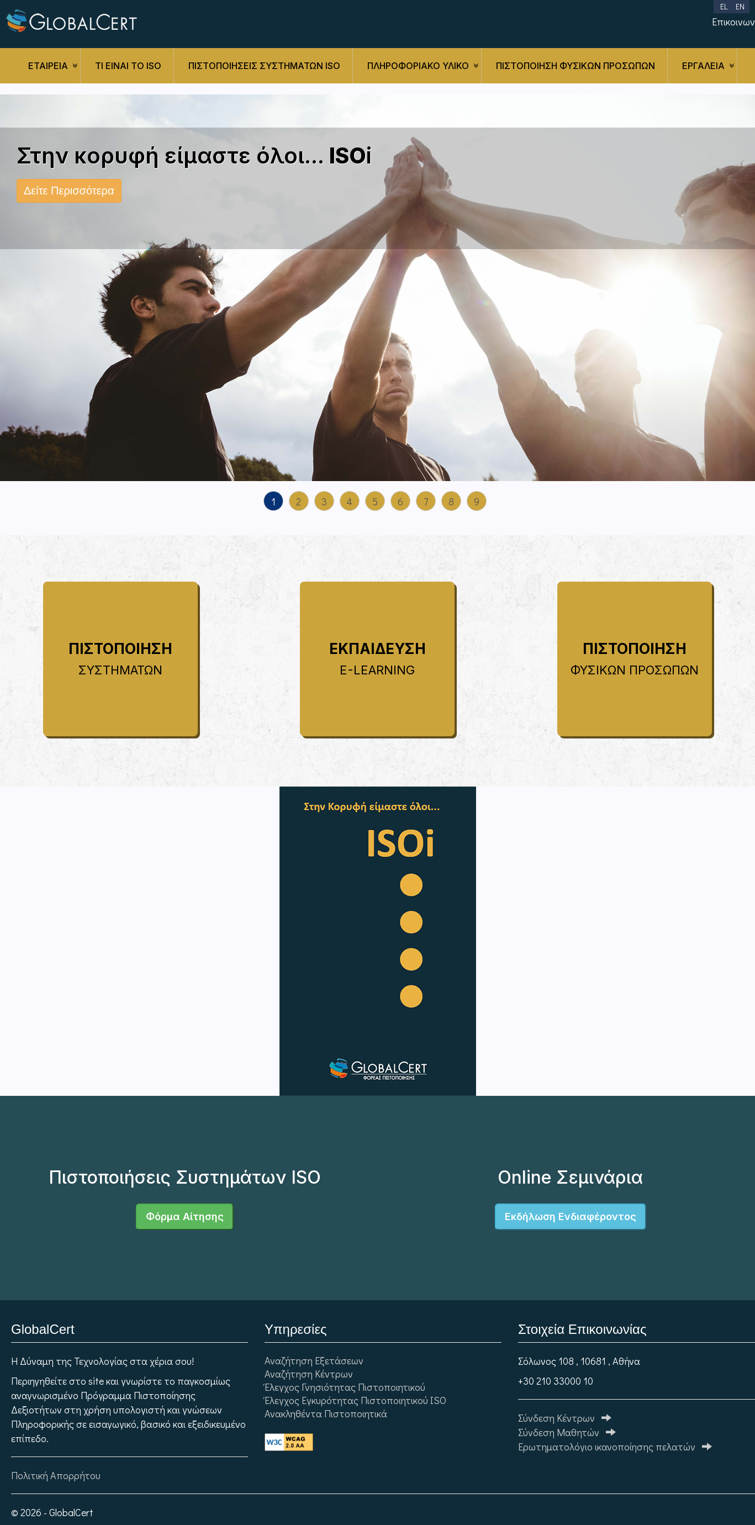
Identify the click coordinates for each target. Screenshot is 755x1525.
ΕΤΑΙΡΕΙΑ (48, 65)
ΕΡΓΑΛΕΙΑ (703, 65)
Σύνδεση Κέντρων (564, 1417)
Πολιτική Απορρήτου (56, 1475)
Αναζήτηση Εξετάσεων (314, 1360)
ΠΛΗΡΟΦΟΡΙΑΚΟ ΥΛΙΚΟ (418, 65)
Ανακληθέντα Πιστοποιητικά (326, 1413)
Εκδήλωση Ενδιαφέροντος (570, 1216)
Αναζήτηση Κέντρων (309, 1373)
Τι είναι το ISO (128, 65)
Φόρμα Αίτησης (185, 1216)
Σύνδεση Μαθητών (567, 1432)
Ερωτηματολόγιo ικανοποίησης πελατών (615, 1446)
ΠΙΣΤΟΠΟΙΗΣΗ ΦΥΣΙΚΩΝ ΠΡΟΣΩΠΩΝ (575, 65)
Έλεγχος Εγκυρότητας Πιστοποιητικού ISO (355, 1400)
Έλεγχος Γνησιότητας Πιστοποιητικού (345, 1387)
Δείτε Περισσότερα (69, 190)
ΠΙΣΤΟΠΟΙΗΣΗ (120, 658)
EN (740, 6)
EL (723, 6)
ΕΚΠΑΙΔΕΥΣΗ (377, 658)
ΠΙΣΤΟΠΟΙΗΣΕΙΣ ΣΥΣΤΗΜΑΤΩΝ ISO (264, 65)
